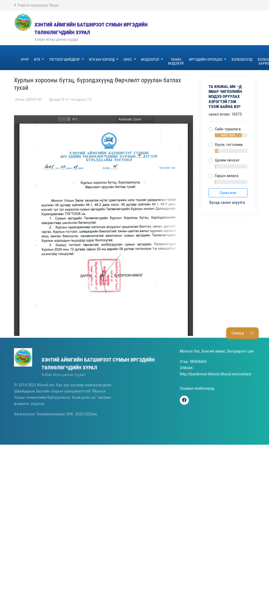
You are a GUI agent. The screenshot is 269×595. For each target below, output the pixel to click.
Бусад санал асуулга (227, 202)
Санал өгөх (228, 193)
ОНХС (128, 59)
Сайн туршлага (228, 128)
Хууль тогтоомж (229, 144)
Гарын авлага (226, 175)
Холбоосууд (241, 59)
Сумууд (242, 333)
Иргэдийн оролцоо (206, 59)
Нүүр (25, 59)
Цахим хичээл (227, 160)
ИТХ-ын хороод (102, 59)
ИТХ (37, 59)
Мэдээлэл (150, 59)
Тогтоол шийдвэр (65, 59)
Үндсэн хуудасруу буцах (36, 5)
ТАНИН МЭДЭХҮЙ (176, 61)
